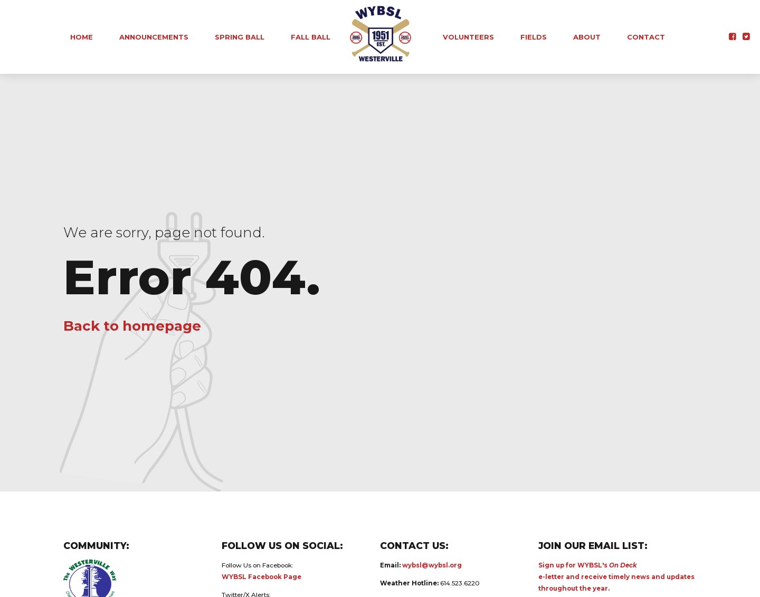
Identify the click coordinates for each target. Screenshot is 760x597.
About (587, 37)
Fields (533, 37)
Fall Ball (310, 37)
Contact (646, 37)
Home (81, 37)
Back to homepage (132, 325)
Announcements (153, 37)
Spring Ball (239, 37)
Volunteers (468, 37)
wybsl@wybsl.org (432, 565)
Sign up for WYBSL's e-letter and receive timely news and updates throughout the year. (616, 577)
